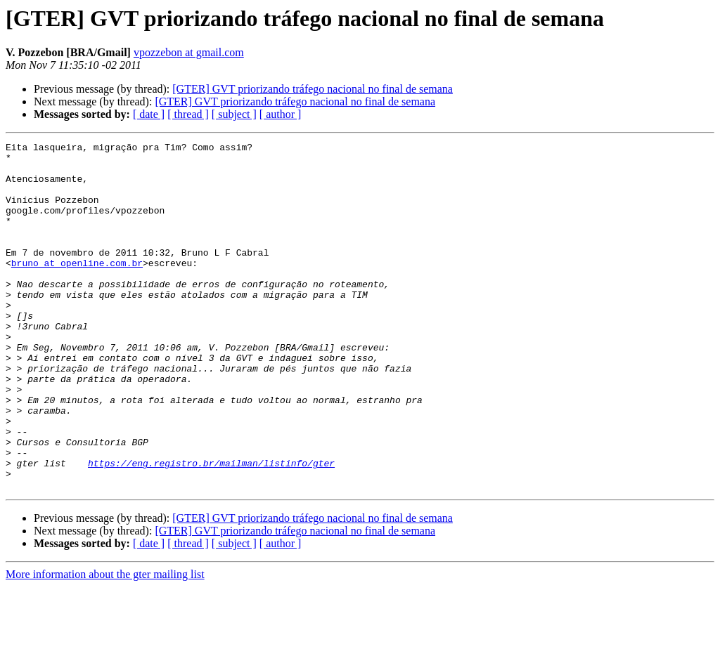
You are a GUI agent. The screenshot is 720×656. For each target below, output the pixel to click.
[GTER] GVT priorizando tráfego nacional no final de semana (312, 89)
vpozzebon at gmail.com (189, 52)
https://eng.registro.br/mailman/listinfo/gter (211, 528)
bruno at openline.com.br (77, 288)
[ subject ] (234, 114)
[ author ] (280, 114)
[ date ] (149, 114)
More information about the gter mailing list (105, 644)
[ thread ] (188, 114)
